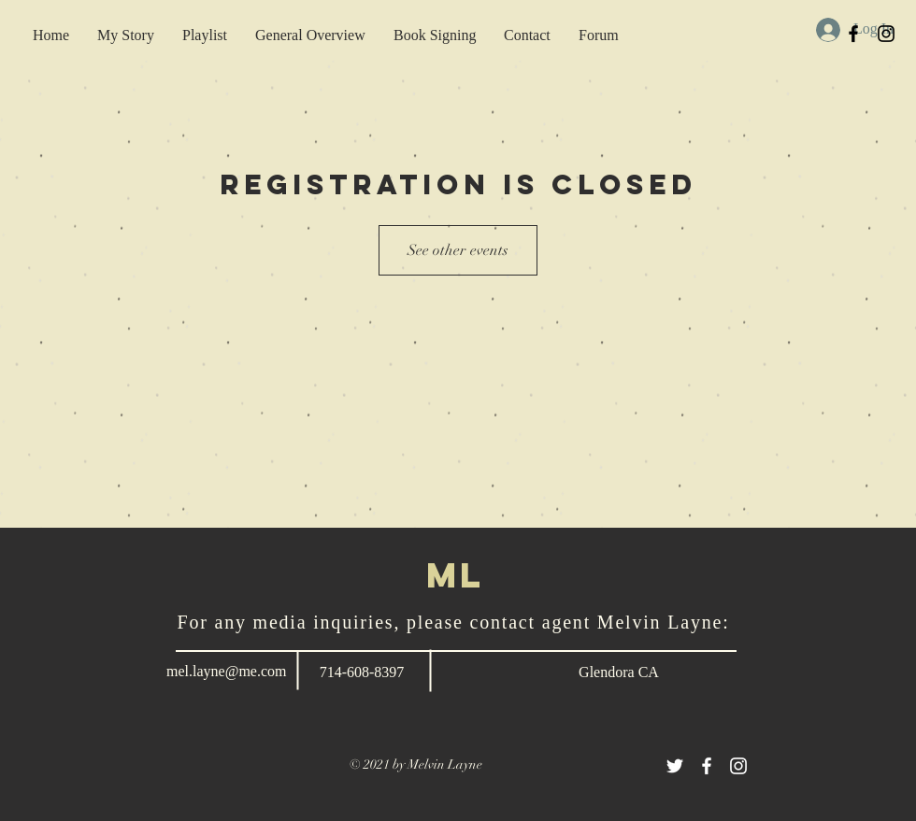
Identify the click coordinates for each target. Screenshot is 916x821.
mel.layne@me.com (226, 671)
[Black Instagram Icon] (886, 33)
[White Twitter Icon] (675, 766)
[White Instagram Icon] (738, 766)
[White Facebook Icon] (706, 766)
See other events (458, 250)
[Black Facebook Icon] (853, 33)
